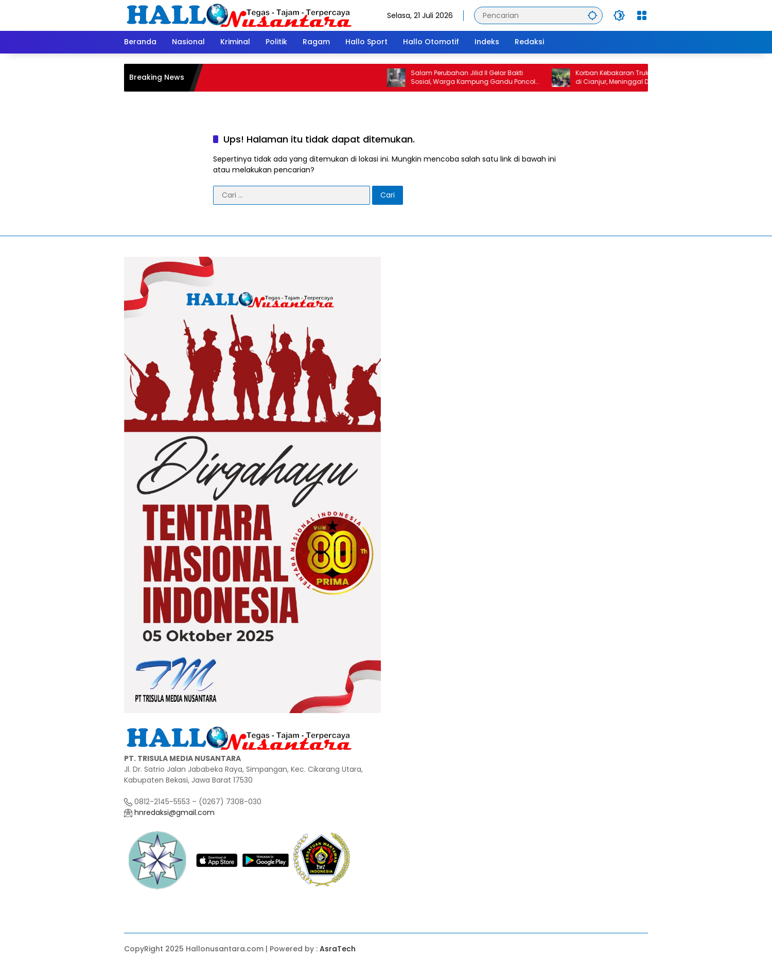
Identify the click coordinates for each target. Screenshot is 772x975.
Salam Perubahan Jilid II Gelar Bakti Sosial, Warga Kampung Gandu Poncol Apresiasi (479, 77)
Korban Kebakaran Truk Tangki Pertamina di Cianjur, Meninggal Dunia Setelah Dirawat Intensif (647, 77)
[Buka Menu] (642, 15)
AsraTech (338, 949)
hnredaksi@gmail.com (173, 812)
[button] (592, 15)
